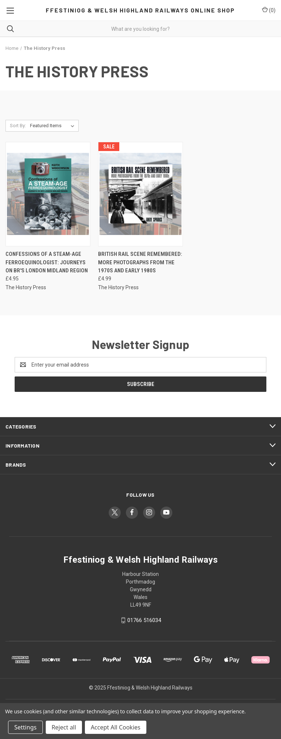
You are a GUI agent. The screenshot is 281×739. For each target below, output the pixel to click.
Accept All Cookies (115, 727)
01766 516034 (144, 620)
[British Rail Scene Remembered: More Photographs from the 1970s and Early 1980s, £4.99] (140, 194)
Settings (25, 727)
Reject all (64, 727)
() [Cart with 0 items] (269, 10)
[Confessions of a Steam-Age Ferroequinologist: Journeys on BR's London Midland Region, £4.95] (48, 194)
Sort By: (18, 125)
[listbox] (53, 125)
